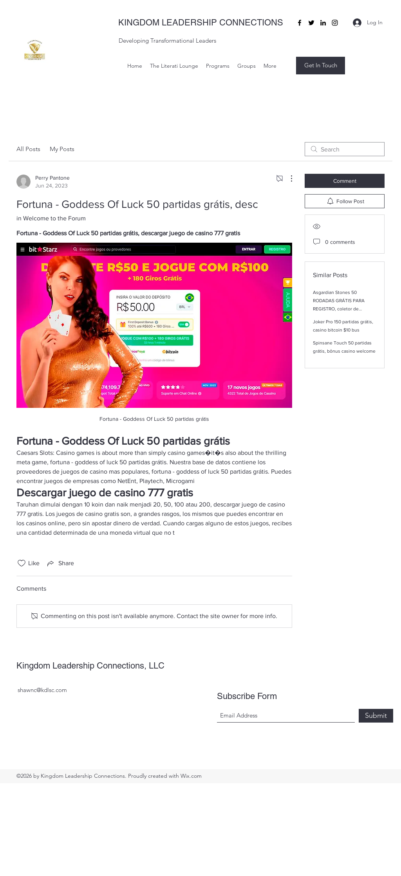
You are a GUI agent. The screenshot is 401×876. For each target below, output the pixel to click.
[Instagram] (335, 23)
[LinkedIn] (323, 23)
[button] (320, 65)
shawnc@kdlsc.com (42, 690)
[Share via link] (60, 563)
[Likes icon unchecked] (21, 563)
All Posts (28, 149)
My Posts (62, 149)
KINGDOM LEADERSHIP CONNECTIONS (200, 22)
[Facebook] (299, 23)
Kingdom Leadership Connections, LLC (90, 666)
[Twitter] (311, 23)
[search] (345, 149)
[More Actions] (287, 178)
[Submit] (376, 716)
